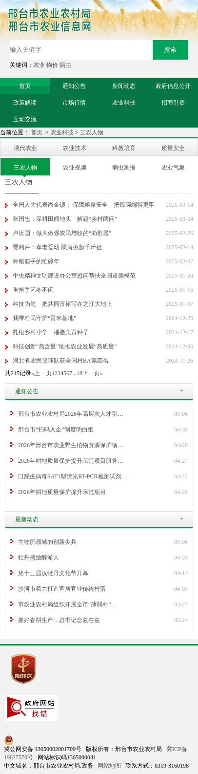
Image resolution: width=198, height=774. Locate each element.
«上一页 (41, 373)
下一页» (92, 373)
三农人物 (91, 132)
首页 (37, 132)
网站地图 (109, 765)
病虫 (65, 65)
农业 (39, 65)
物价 (52, 65)
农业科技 (62, 132)
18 (79, 373)
